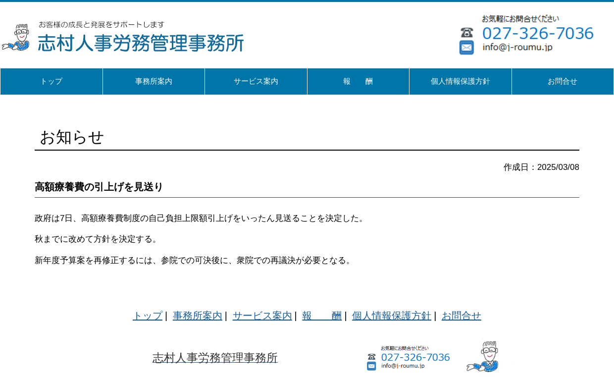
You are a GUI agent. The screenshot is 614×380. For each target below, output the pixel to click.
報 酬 (322, 315)
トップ (147, 315)
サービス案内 (262, 315)
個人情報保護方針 (391, 315)
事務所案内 (197, 315)
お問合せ (461, 315)
